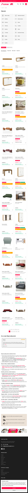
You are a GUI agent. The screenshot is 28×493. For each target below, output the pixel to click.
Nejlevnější (13, 50)
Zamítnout (14, 490)
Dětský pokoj (3, 457)
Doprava (2, 469)
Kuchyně (2, 459)
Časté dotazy (3, 474)
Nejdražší (18, 50)
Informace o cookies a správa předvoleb (7, 485)
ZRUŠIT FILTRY (9, 47)
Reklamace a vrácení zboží (5, 472)
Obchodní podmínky (4, 473)
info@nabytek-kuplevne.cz (8, 446)
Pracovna (2, 458)
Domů (2, 7)
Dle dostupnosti (3, 50)
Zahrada (2, 463)
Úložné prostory (3, 462)
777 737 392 (5, 444)
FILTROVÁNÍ (4, 47)
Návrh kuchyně (3, 464)
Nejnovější (9, 50)
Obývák (6, 7)
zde (25, 484)
